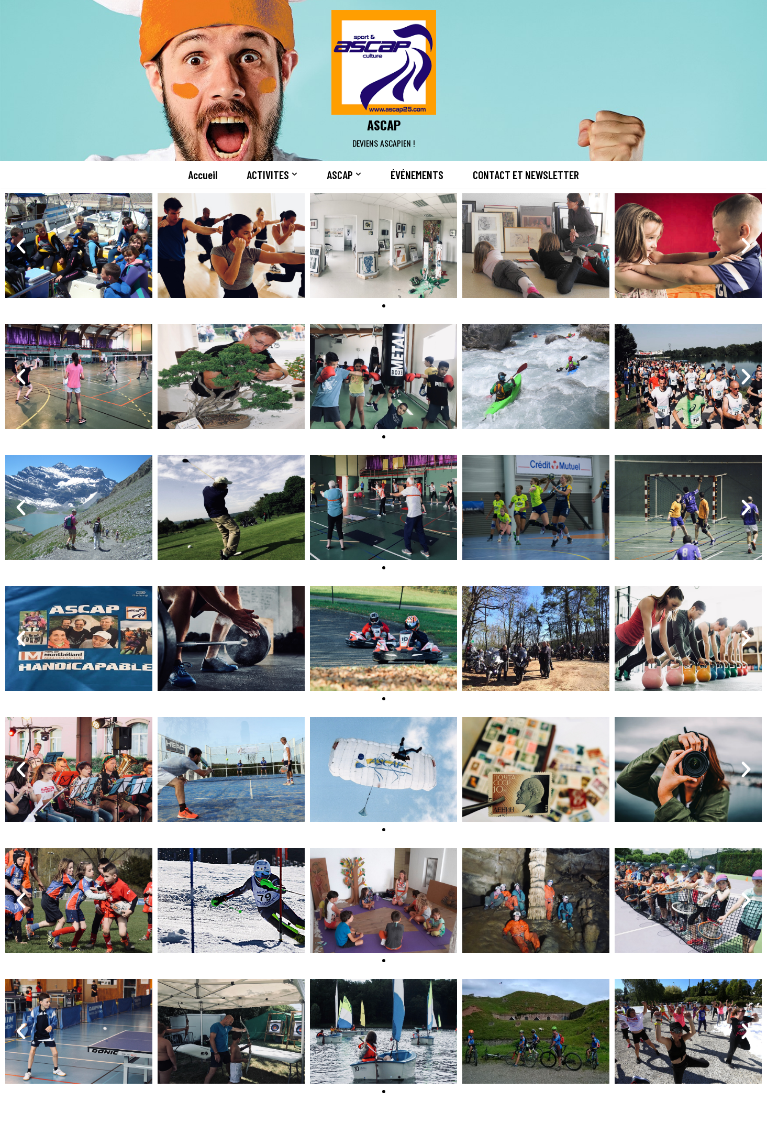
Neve (94, 1120)
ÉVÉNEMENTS (416, 175)
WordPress (193, 1120)
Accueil (198, 175)
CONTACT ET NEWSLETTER (528, 175)
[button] (292, 175)
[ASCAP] (383, 80)
